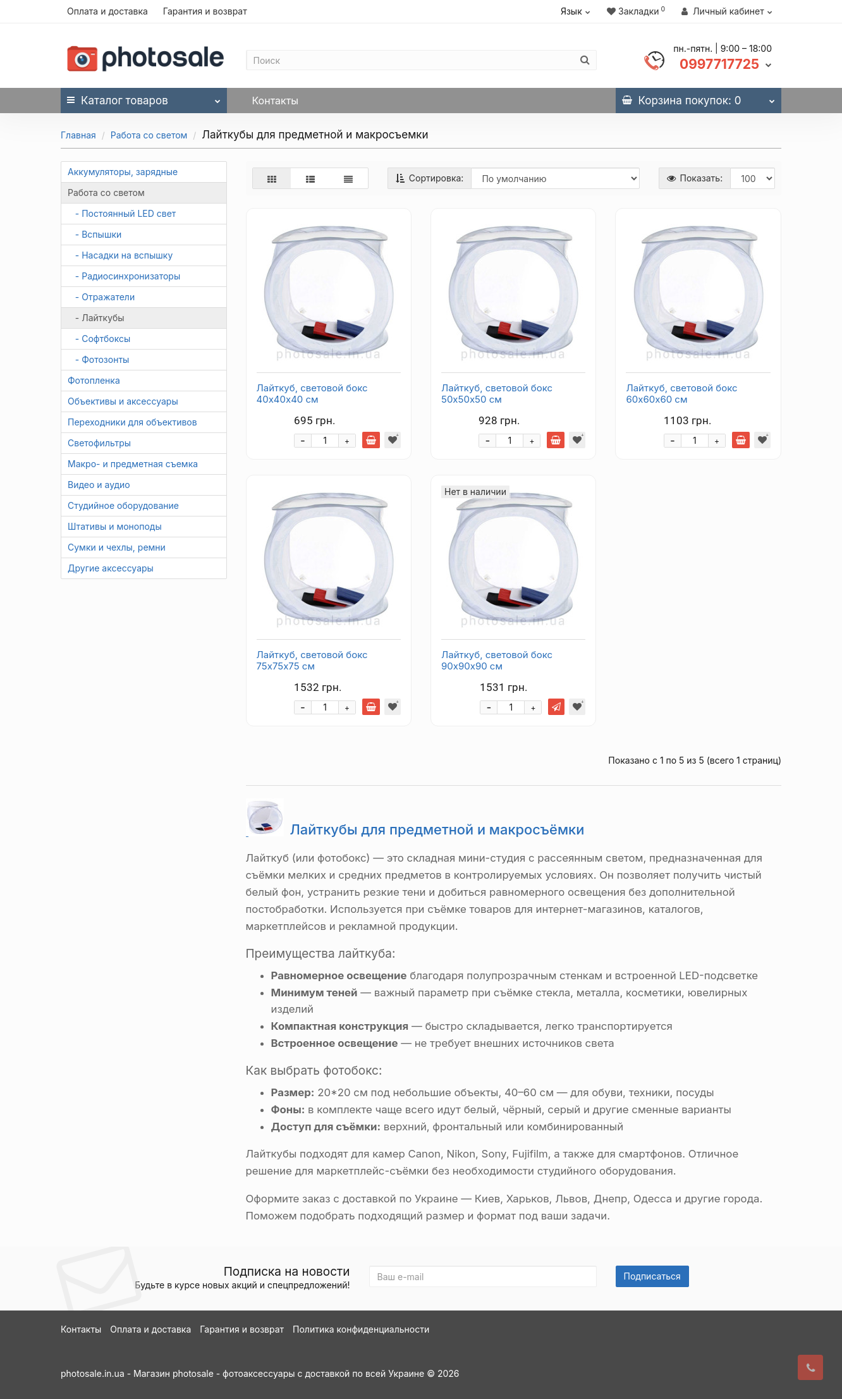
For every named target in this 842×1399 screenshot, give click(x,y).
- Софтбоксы (99, 338)
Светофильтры (99, 442)
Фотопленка (94, 380)
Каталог (144, 97)
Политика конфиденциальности (361, 1329)
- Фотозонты (98, 359)
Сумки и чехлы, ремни (117, 547)
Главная (78, 135)
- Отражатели (101, 296)
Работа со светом (149, 135)
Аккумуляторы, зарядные (123, 171)
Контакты (275, 100)
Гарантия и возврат (205, 11)
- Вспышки (94, 234)
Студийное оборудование (123, 505)
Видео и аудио (99, 484)
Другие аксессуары (111, 568)
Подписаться (652, 1276)
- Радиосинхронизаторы (124, 276)
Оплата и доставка (107, 11)
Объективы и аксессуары (123, 401)
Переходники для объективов (132, 422)
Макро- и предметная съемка (133, 463)
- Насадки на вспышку (120, 255)
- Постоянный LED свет (122, 213)
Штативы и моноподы (115, 526)
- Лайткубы (96, 317)
